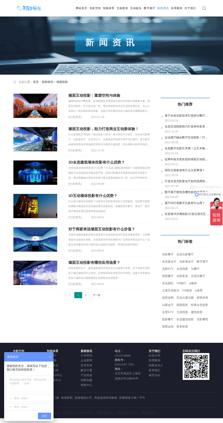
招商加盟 (86, 380)
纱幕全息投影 (199, 304)
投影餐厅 (168, 319)
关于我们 (190, 8)
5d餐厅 (195, 268)
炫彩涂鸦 (168, 297)
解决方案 (86, 370)
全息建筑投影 (185, 319)
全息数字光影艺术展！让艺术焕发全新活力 (192, 148)
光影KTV (168, 268)
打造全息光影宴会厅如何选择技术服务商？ (192, 181)
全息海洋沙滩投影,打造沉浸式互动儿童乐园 (192, 214)
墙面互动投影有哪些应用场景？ (94, 262)
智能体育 (108, 8)
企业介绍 (154, 355)
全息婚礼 (168, 283)
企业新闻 (86, 360)
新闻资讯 (163, 8)
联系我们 (154, 370)
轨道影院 (67, 397)
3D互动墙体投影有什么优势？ (92, 196)
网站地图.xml (105, 413)
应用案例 (176, 8)
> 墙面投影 (61, 82)
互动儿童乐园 (185, 297)
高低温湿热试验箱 (105, 397)
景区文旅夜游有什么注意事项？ (185, 170)
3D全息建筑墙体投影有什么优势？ (96, 162)
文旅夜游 (122, 8)
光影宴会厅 (186, 261)
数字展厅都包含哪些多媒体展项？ (186, 192)
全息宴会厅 (169, 261)
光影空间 (95, 8)
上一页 (67, 295)
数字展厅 (149, 8)
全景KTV (168, 312)
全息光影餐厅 (185, 254)
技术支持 (86, 365)
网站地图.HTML (127, 413)
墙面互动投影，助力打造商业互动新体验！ (103, 129)
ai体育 (199, 290)
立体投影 (182, 312)
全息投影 (182, 268)
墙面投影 (182, 304)
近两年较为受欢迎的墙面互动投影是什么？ (192, 159)
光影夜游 (182, 276)
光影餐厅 (168, 254)
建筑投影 (197, 312)
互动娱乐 (136, 8)
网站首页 (81, 8)
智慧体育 (202, 297)
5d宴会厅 (168, 304)
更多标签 (182, 326)
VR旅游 (187, 290)
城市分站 (154, 375)
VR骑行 (181, 283)
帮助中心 (86, 385)
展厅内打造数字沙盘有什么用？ (185, 203)
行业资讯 (86, 355)
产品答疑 (86, 375)
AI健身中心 (54, 380)
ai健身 (193, 283)
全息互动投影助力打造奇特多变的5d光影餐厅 (193, 126)
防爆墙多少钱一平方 (132, 397)
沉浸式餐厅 (198, 276)
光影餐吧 (202, 319)
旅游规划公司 (83, 397)
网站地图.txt (149, 413)
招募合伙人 (156, 365)
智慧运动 (168, 326)
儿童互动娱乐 (170, 290)
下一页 (96, 295)
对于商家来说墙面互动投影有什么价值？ (101, 229)
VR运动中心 (54, 375)
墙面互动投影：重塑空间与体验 (94, 95)
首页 (36, 82)
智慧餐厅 (168, 276)
